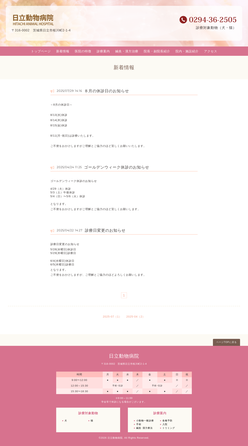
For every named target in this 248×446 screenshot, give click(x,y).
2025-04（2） (135, 316)
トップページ (41, 51)
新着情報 (62, 51)
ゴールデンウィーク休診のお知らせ (116, 167)
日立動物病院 (124, 356)
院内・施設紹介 (187, 51)
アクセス (210, 51)
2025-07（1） (112, 316)
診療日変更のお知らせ (105, 230)
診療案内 (103, 51)
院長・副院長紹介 (157, 51)
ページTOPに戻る (226, 342)
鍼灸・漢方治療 (126, 51)
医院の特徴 (83, 51)
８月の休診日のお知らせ (106, 91)
